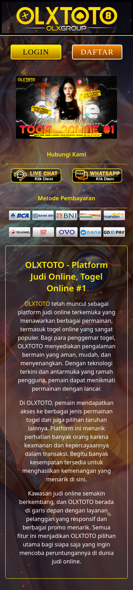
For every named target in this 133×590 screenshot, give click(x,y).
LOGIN (36, 51)
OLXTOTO (37, 304)
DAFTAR (97, 51)
